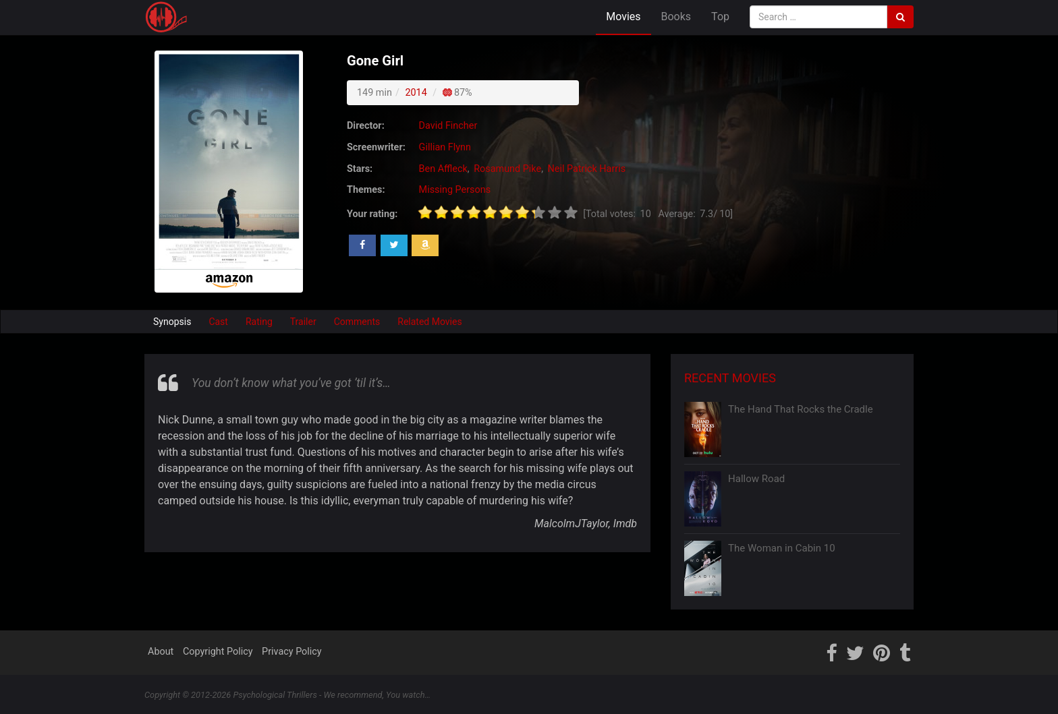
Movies (623, 16)
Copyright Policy (218, 651)
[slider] (498, 212)
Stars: (359, 169)
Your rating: (372, 214)
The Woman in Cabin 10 (781, 548)
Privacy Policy (292, 651)
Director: (366, 125)
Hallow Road (756, 479)
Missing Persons (455, 190)
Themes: (366, 190)
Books (676, 16)
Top (720, 16)
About (160, 651)
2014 (415, 92)
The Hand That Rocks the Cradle (800, 409)
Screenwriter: (376, 147)
